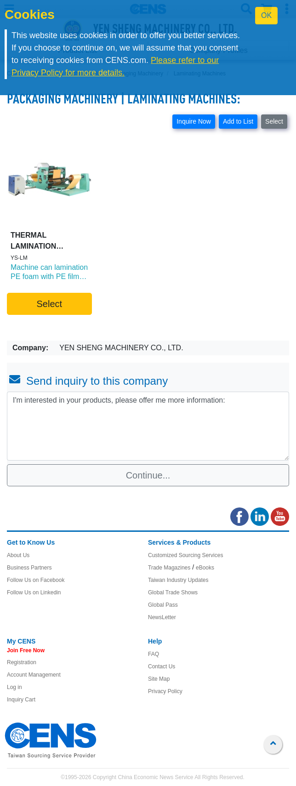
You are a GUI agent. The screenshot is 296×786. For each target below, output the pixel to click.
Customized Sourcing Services (185, 555)
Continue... (148, 475)
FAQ (153, 654)
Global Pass (163, 605)
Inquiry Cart (21, 699)
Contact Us (161, 666)
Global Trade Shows (173, 592)
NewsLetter (162, 617)
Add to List (238, 121)
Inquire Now (193, 121)
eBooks (205, 567)
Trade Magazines (169, 567)
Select (274, 121)
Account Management (34, 675)
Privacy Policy (165, 691)
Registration (21, 662)
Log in (14, 687)
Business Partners (29, 567)
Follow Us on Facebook (35, 580)
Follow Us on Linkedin (34, 592)
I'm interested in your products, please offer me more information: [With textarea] (148, 426)
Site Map (159, 679)
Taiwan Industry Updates (178, 580)
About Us (18, 555)
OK (266, 15)
